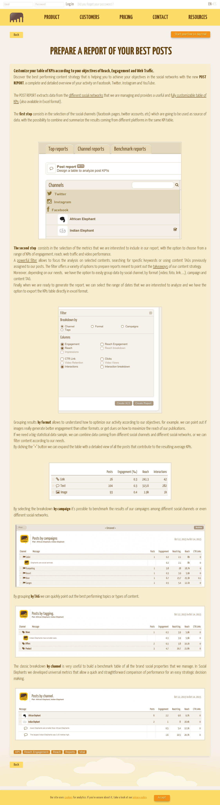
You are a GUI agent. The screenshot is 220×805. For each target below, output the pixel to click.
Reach (57, 752)
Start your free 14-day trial (190, 34)
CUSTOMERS (89, 17)
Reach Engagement (36, 752)
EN (210, 4)
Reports (70, 752)
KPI (17, 752)
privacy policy (139, 797)
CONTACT (160, 17)
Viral (82, 752)
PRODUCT (52, 17)
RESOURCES (197, 17)
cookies (68, 797)
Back (16, 35)
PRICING (126, 17)
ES (214, 4)
